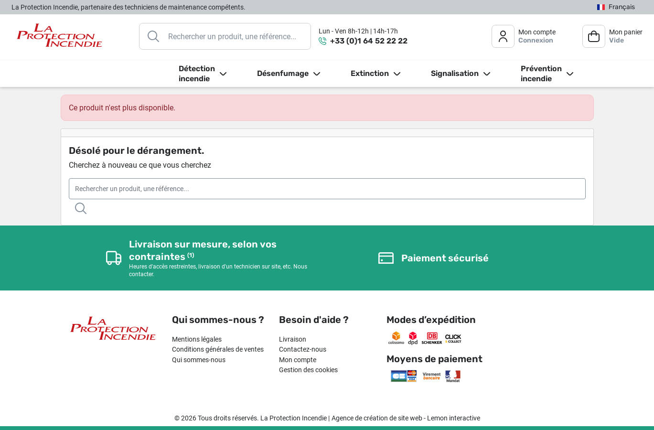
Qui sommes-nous (198, 360)
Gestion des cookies (308, 370)
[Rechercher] (225, 36)
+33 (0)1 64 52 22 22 (368, 40)
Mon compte (297, 360)
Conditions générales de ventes (218, 349)
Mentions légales (197, 339)
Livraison (292, 339)
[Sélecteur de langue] (616, 7)
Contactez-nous (302, 349)
